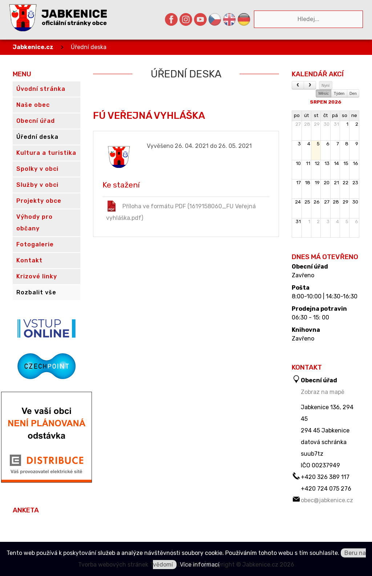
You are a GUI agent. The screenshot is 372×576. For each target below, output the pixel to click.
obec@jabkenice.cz (327, 500)
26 (317, 202)
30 (326, 124)
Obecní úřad (310, 267)
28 (307, 124)
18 (307, 182)
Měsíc (323, 93)
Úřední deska (88, 47)
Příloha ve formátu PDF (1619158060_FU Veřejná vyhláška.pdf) (181, 211)
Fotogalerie (35, 244)
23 (355, 182)
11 (308, 163)
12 (317, 163)
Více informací (199, 564)
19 (317, 182)
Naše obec (33, 104)
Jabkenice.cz (33, 47)
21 (336, 182)
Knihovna (306, 330)
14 (336, 163)
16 (355, 163)
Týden (339, 93)
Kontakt (29, 260)
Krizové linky (36, 276)
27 (298, 124)
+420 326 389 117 (325, 477)
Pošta (301, 288)
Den (353, 93)
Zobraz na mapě (322, 391)
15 (345, 163)
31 (336, 124)
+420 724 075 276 (326, 488)
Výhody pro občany (34, 222)
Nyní (325, 85)
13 (326, 163)
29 (317, 124)
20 (326, 182)
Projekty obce (38, 200)
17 (298, 182)
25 (307, 202)
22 (345, 182)
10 (298, 163)
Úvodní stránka (40, 88)
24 (298, 202)
